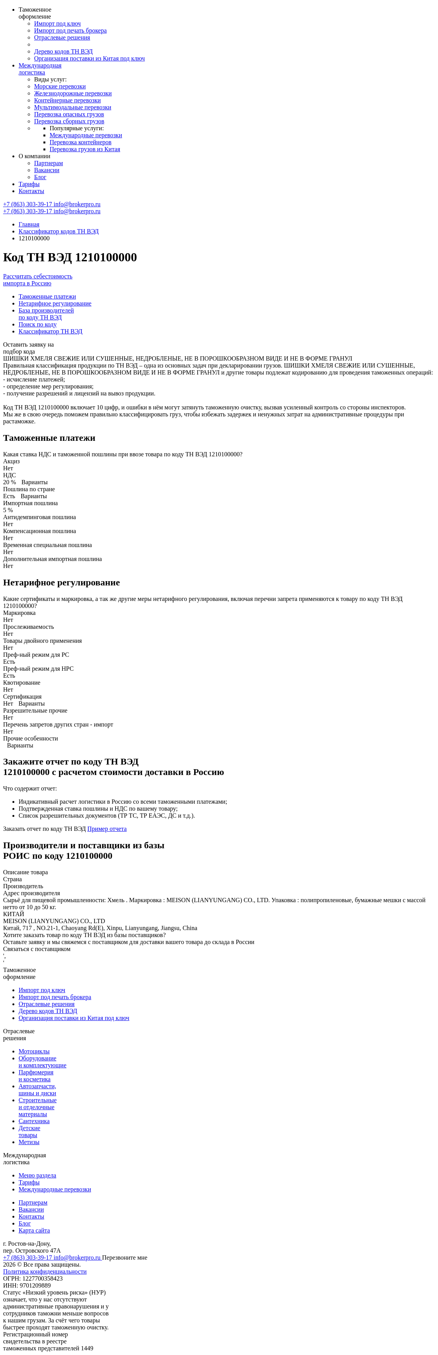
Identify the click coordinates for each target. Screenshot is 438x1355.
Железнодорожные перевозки (73, 93)
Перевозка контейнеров (81, 142)
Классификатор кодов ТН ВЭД (59, 231)
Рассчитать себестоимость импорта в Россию (37, 280)
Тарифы (29, 184)
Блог (40, 177)
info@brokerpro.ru (76, 204)
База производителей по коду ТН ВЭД (46, 314)
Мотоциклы (34, 1051)
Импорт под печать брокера (70, 30)
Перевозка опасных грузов (69, 114)
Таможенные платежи (47, 296)
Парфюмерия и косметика (36, 1075)
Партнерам (48, 163)
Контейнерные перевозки (67, 100)
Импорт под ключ (57, 23)
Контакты (31, 191)
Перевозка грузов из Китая (85, 149)
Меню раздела (37, 1175)
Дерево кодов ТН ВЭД (63, 51)
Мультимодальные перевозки (72, 107)
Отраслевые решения (62, 37)
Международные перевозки (86, 135)
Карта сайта (34, 1230)
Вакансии (46, 170)
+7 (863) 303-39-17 (28, 204)
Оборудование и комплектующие (42, 1061)
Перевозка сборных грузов (69, 121)
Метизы (29, 1142)
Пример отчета (107, 828)
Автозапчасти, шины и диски (37, 1089)
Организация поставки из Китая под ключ (89, 58)
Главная (29, 224)
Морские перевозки (60, 86)
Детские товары (29, 1131)
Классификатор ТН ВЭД (51, 331)
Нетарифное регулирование (55, 303)
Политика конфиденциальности (45, 1271)
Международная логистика (40, 69)
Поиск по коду (38, 324)
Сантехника (34, 1121)
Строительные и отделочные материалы (38, 1107)
